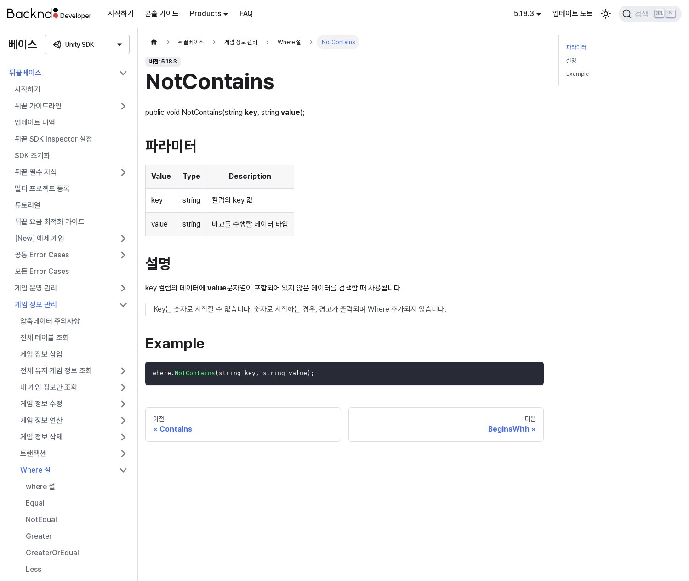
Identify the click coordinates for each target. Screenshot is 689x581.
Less (33, 569)
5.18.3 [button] (524, 13)
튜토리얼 (27, 205)
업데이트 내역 (35, 122)
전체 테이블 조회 (44, 337)
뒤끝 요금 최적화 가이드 (50, 221)
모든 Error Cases (42, 271)
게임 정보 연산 (41, 420)
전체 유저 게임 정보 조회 (56, 370)
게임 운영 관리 (36, 288)
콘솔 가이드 (162, 13)
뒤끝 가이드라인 (38, 106)
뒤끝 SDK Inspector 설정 (53, 139)
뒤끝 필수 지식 (36, 172)
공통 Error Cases (42, 255)
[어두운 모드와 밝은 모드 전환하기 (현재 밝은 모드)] (605, 13)
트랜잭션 (33, 453)
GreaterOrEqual (52, 552)
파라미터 (576, 47)
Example (577, 73)
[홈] (154, 42)
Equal (35, 503)
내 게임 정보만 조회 (48, 387)
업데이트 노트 (572, 13)
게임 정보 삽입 (41, 354)
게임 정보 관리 (36, 304)
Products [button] (205, 13)
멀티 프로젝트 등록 (42, 188)
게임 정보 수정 (41, 403)
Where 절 (35, 470)
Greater (39, 536)
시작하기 (121, 13)
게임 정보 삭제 (41, 437)
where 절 (40, 486)
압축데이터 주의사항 (50, 321)
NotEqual (41, 519)
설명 (571, 60)
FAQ (246, 13)
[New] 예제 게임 (39, 238)
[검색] (650, 14)
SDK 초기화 (32, 155)
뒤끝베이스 (25, 72)
